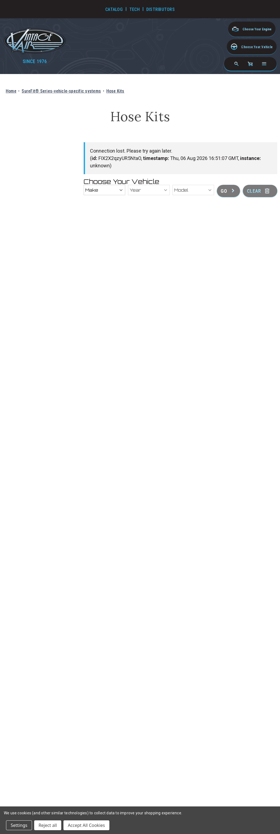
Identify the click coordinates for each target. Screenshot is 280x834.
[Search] (236, 64)
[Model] (193, 190)
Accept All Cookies (86, 825)
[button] (252, 46)
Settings (19, 825)
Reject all (48, 825)
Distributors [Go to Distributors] (160, 9)
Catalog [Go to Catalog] (114, 9)
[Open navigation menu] (264, 64)
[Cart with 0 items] (250, 64)
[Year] (149, 190)
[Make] (105, 190)
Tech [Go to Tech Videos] (134, 9)
